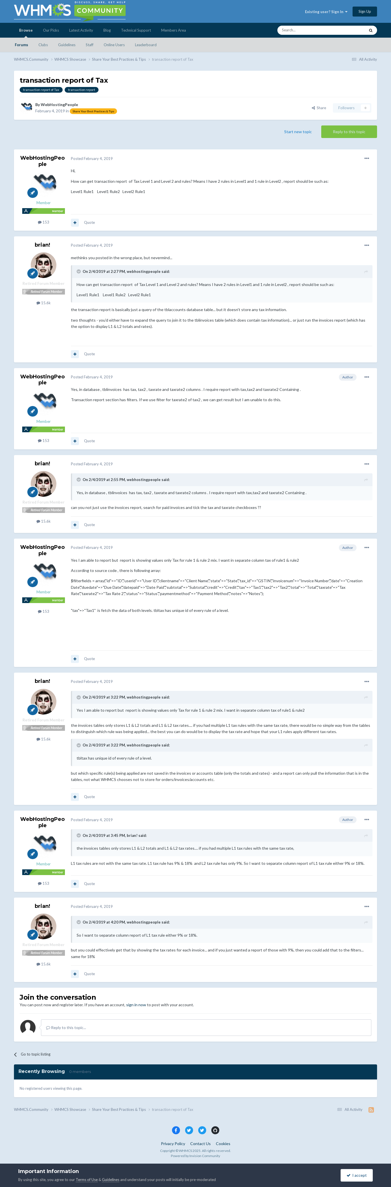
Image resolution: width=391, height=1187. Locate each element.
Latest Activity (81, 30)
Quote (89, 222)
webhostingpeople (144, 271)
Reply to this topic (349, 131)
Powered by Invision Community (195, 1156)
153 (43, 222)
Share (319, 107)
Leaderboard (146, 44)
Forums (21, 44)
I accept (357, 1175)
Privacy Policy (173, 1143)
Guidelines (66, 44)
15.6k (43, 303)
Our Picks (51, 30)
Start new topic (298, 131)
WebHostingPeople (59, 104)
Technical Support (136, 30)
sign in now (136, 1004)
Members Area (173, 30)
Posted (92, 158)
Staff (89, 44)
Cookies (223, 1143)
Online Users (114, 44)
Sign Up (365, 11)
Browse (26, 33)
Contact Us (200, 1143)
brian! (42, 245)
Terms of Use (87, 1179)
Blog (107, 30)
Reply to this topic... (66, 1027)
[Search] (307, 30)
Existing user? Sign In (326, 11)
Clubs (43, 44)
